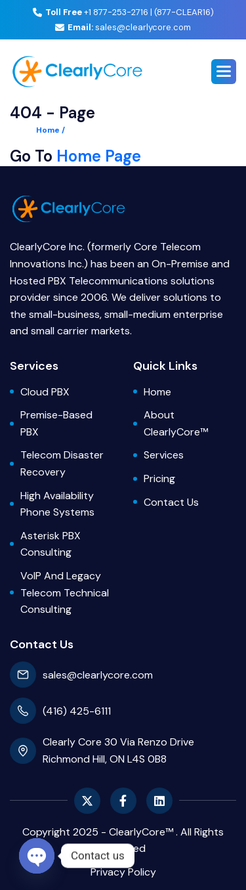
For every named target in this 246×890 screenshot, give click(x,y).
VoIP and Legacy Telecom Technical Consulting (64, 592)
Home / (50, 130)
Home (157, 392)
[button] (223, 71)
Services (164, 455)
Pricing (159, 478)
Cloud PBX (45, 392)
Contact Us (171, 502)
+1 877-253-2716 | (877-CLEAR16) (123, 12)
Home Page (98, 156)
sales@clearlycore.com (123, 27)
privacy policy (123, 872)
